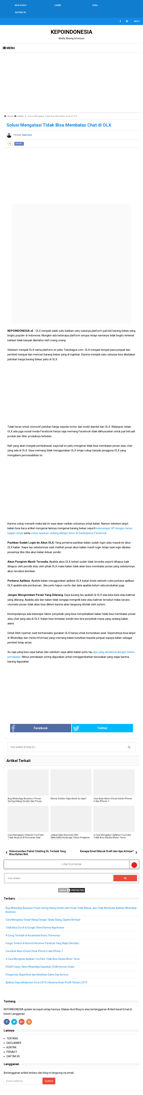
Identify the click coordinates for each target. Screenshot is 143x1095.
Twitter (85, 721)
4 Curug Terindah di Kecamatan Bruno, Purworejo (34, 928)
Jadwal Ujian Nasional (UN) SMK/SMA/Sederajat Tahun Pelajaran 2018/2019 (70, 831)
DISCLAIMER (14, 1036)
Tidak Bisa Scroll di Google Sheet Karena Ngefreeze (36, 920)
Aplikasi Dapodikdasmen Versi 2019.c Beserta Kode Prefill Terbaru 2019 (47, 975)
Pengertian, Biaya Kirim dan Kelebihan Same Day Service (39, 967)
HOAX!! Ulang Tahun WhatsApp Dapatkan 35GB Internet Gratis (42, 959)
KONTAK (11, 1040)
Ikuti (136, 14)
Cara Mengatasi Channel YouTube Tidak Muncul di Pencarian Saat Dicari (25, 831)
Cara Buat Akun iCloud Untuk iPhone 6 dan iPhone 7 (112, 793)
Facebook (43, 721)
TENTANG (12, 1031)
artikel (19, 137)
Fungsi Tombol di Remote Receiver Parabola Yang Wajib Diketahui (44, 936)
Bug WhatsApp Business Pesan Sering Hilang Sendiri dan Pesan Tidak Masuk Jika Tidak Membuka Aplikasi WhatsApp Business (25, 795)
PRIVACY (12, 1044)
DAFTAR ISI (13, 1049)
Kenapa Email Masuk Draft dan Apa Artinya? (107, 844)
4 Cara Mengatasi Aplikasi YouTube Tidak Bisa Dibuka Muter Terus (112, 829)
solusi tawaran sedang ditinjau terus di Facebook (69, 526)
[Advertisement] (71, 75)
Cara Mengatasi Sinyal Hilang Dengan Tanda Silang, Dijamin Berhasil (45, 912)
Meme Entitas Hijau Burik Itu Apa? (68, 791)
